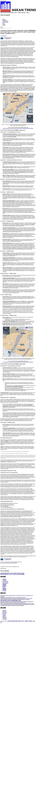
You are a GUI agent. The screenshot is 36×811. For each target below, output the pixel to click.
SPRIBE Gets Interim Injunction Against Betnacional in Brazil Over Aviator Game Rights (16, 598)
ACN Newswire (5, 21)
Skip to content (3, 0)
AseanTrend (5, 619)
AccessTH (4, 618)
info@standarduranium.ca (7, 507)
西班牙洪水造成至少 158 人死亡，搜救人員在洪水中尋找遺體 (12, 574)
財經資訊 (4, 586)
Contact (4, 25)
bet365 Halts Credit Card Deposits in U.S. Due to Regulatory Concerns (13, 597)
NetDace (4, 616)
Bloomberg (5, 612)
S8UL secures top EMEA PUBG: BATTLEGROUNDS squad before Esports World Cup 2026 (17, 603)
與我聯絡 (4, 588)
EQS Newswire (5, 583)
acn (6, 35)
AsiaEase (4, 615)
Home (4, 19)
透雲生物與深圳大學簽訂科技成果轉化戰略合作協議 (10, 600)
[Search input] (5, 28)
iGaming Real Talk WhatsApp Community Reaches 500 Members (12, 605)
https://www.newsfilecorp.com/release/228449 (8, 562)
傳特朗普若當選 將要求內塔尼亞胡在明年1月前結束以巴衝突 (12, 573)
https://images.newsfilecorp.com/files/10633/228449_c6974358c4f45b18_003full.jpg (18, 362)
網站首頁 (4, 579)
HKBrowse (5, 617)
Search (1, 26)
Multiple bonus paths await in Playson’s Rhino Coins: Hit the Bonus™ (12, 602)
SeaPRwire (5, 20)
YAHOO (4, 610)
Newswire (4, 613)
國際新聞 (4, 584)
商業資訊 (4, 585)
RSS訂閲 (4, 590)
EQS (3, 23)
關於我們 (4, 589)
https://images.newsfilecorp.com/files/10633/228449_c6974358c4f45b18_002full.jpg (18, 128)
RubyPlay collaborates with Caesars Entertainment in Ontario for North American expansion (16, 601)
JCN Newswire (5, 22)
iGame (4, 24)
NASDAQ (4, 611)
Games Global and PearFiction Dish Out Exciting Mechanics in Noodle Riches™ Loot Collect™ (17, 604)
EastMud (4, 614)
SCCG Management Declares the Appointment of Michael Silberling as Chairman (14, 599)
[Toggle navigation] (0, 17)
